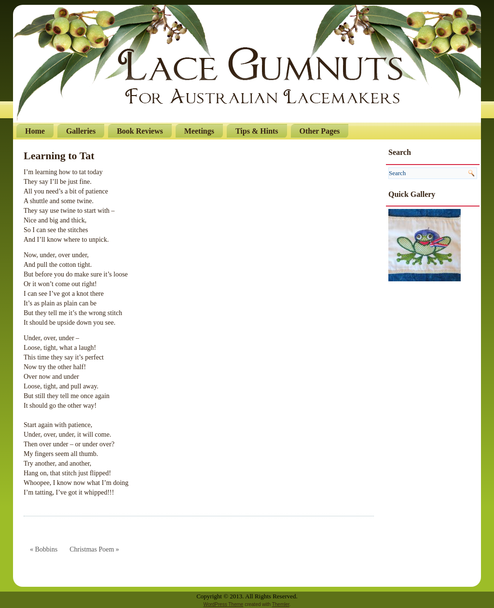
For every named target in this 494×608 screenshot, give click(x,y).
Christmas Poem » (94, 549)
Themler (280, 604)
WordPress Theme (223, 604)
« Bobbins (43, 549)
